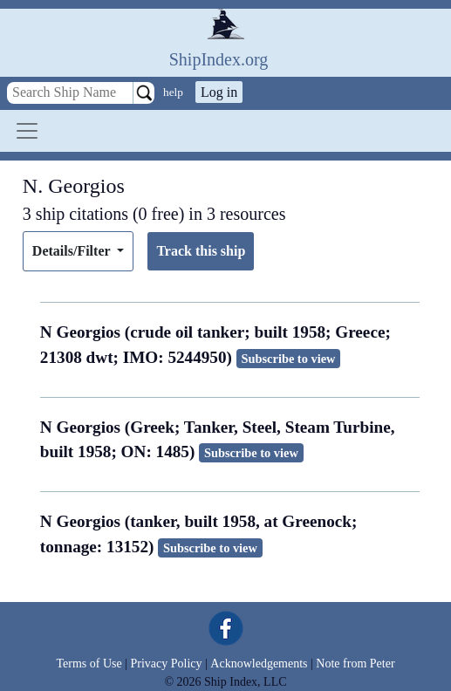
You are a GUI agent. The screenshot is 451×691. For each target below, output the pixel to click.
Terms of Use (88, 663)
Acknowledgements (258, 663)
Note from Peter (355, 663)
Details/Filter (72, 250)
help (173, 92)
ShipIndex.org (219, 59)
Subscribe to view (289, 359)
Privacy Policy (166, 663)
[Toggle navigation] (27, 130)
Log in (219, 92)
